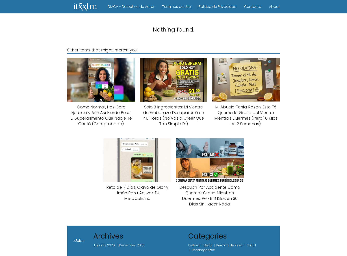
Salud (251, 245)
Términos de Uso (176, 6)
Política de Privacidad (217, 6)
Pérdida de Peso (229, 245)
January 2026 (104, 245)
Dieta (208, 245)
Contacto (252, 6)
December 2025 (132, 245)
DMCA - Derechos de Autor (131, 6)
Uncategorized (203, 250)
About (274, 6)
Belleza (194, 245)
